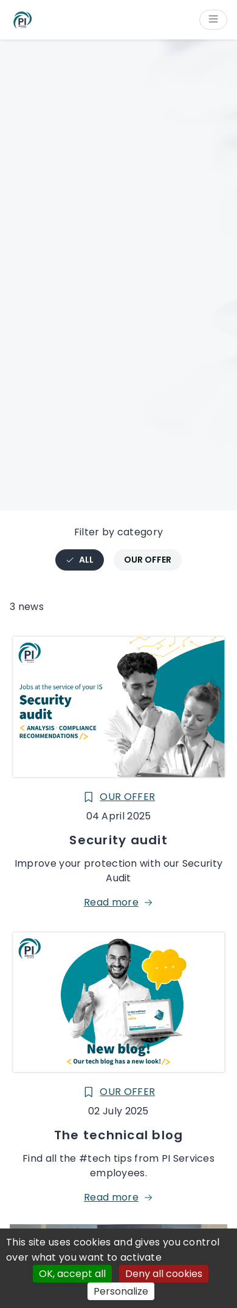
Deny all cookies (163, 1274)
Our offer (147, 560)
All (84, 562)
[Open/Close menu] (213, 20)
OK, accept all (72, 1274)
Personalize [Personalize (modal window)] (121, 1291)
